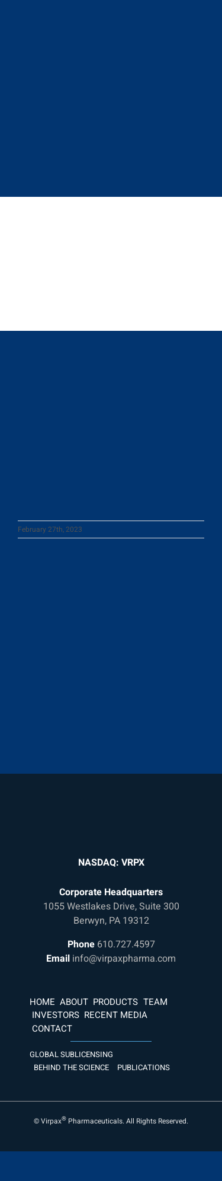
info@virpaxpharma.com (124, 959)
